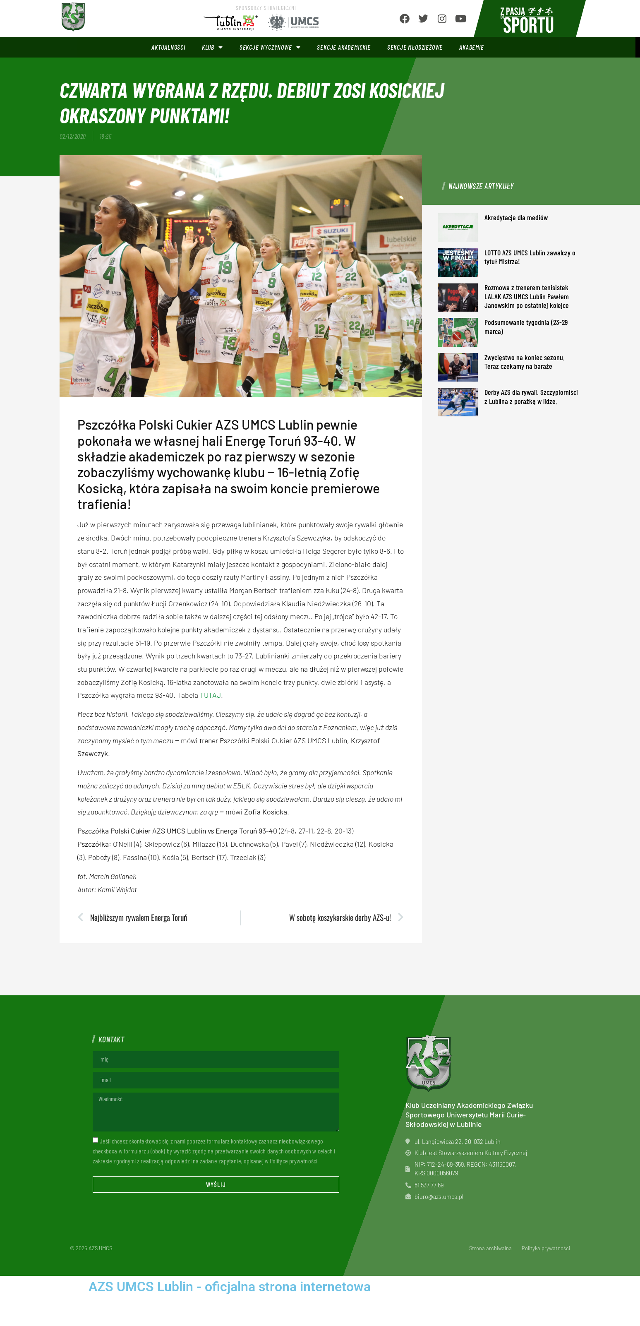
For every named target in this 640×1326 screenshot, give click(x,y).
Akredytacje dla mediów (516, 217)
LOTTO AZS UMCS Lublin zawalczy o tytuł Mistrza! (529, 257)
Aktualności (168, 47)
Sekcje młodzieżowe (415, 47)
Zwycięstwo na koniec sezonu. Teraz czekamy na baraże (524, 362)
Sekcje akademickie (343, 47)
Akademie (471, 47)
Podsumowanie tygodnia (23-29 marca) (526, 326)
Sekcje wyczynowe (270, 47)
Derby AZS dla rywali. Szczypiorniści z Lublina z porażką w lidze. (531, 396)
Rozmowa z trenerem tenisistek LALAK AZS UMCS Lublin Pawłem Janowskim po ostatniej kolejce (526, 296)
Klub (212, 47)
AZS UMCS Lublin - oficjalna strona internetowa (230, 1287)
